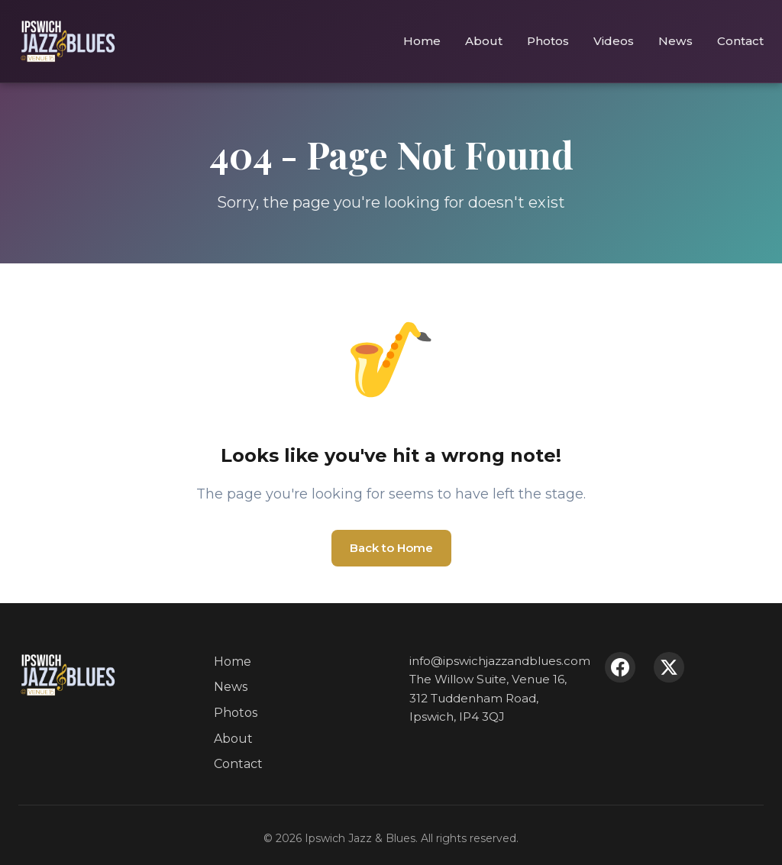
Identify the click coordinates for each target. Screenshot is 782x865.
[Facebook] (620, 667)
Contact (740, 41)
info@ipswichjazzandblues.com (499, 661)
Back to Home (391, 548)
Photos (548, 41)
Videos (613, 41)
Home (422, 41)
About (483, 41)
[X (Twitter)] (669, 667)
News (675, 41)
